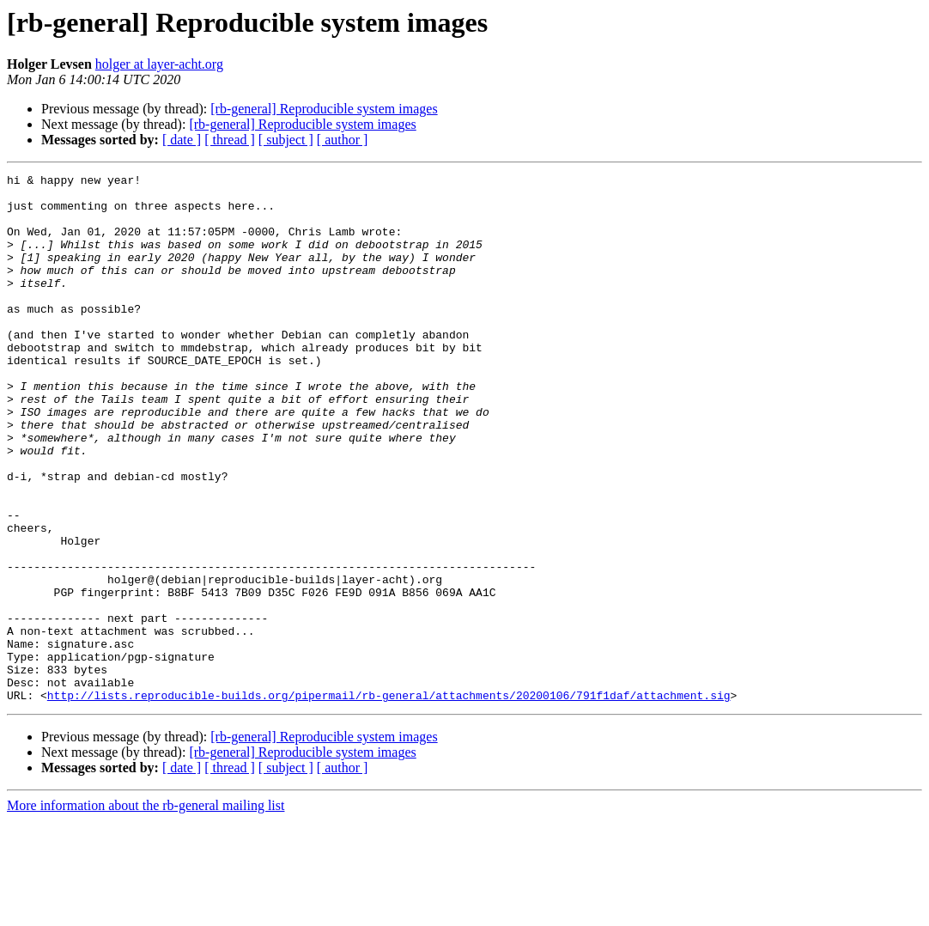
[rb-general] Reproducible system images (323, 108)
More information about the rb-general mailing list (145, 911)
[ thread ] (229, 139)
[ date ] (181, 139)
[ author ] (342, 139)
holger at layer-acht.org (159, 64)
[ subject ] (285, 139)
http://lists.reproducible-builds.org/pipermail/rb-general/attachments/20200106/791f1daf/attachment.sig (389, 800)
